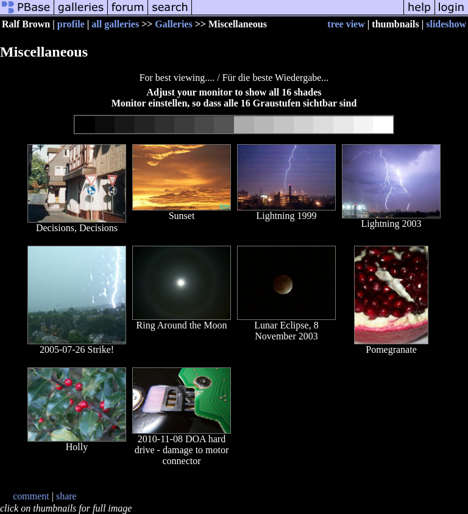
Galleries (173, 24)
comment (31, 496)
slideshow (446, 24)
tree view (345, 24)
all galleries (115, 24)
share (66, 496)
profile (71, 24)
